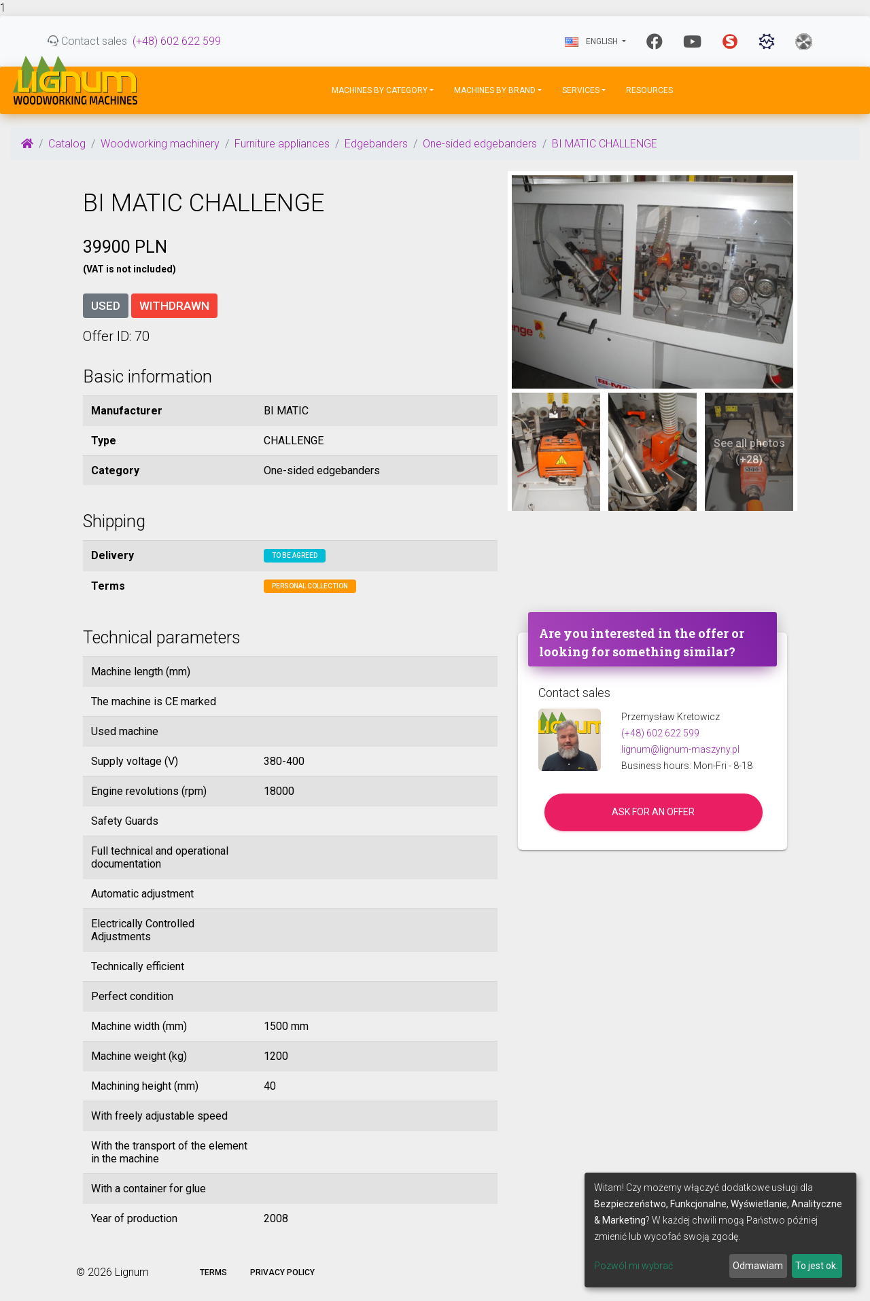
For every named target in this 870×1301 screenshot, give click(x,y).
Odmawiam (758, 1265)
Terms (213, 1272)
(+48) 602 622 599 (177, 41)
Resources (649, 90)
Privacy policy (282, 1272)
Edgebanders (376, 143)
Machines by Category (380, 90)
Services (580, 90)
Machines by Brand (495, 90)
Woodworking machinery (160, 143)
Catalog (67, 143)
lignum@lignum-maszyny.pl (680, 749)
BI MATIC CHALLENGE (604, 143)
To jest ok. (816, 1265)
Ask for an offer (653, 811)
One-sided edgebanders (480, 143)
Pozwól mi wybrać (633, 1265)
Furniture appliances (282, 143)
